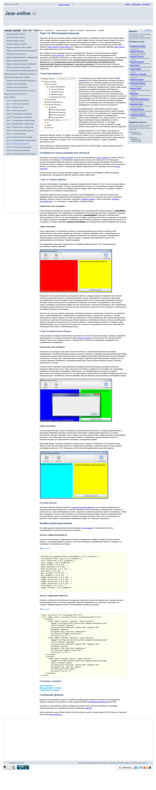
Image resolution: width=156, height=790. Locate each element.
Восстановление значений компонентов (21, 71)
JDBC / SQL (27, 30)
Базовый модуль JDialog (15, 37)
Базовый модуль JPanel (15, 41)
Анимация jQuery (136, 104)
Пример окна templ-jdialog (16, 84)
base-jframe (119, 47)
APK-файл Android (137, 109)
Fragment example (137, 62)
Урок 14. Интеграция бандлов (17, 144)
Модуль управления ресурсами (18, 67)
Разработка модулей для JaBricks (17, 77)
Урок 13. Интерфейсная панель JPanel (21, 140)
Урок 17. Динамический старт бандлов (21, 154)
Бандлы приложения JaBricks (15, 94)
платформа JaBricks (137, 115)
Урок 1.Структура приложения (17, 101)
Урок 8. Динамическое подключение (20, 124)
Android (101, 30)
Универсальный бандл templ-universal (20, 91)
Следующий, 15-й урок (49, 710)
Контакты (146, 4)
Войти (127, 4)
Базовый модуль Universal (16, 44)
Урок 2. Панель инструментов (17, 104)
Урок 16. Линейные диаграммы (18, 150)
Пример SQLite (135, 88)
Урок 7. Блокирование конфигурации (20, 120)
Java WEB (17, 30)
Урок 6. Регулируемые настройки (19, 117)
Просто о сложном (77, 30)
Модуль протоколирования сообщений (21, 64)
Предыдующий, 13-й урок (51, 708)
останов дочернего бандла (82, 507)
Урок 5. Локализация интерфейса (19, 114)
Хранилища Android (137, 83)
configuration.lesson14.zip (98, 722)
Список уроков (46, 706)
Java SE (8, 30)
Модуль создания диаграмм (17, 61)
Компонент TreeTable (138, 74)
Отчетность (49, 30)
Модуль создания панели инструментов (21, 51)
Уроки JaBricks (9, 97)
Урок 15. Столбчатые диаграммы (19, 147)
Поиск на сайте (63, 5)
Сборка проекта (61, 30)
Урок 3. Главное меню (14, 107)
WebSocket (134, 94)
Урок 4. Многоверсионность (16, 111)
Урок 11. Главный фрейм (15, 134)
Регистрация (136, 4)
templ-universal (66, 158)
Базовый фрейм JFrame (15, 34)
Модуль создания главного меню (19, 47)
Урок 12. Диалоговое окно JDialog (19, 137)
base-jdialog (53, 47)
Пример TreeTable (137, 79)
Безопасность (91, 30)
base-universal (58, 55)
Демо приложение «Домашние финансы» (20, 74)
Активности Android (137, 46)
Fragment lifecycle (136, 56)
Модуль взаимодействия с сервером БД (21, 57)
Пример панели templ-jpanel (17, 87)
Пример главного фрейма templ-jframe (21, 81)
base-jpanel (65, 47)
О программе (87, 528)
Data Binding (135, 65)
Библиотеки (38, 30)
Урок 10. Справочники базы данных (20, 130)
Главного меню (88, 199)
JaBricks (148, 30)
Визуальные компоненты (140, 99)
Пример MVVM (135, 69)
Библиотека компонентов (16, 54)
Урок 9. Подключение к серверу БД (19, 127)
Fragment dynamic (137, 51)
